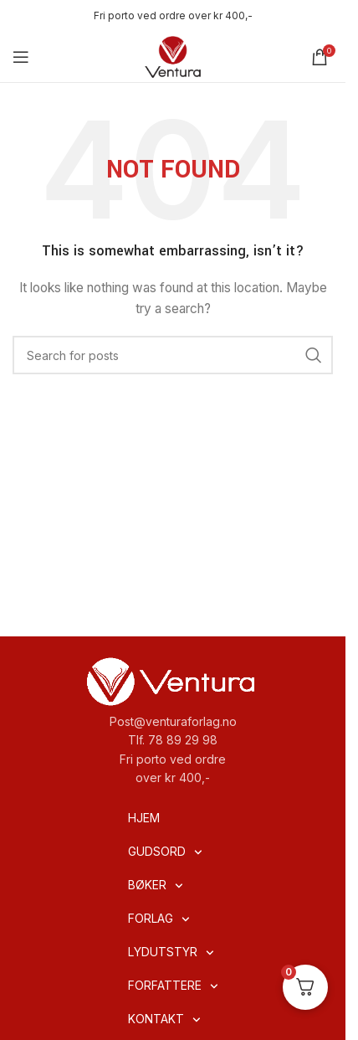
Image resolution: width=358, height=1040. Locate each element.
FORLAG (159, 919)
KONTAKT (164, 1019)
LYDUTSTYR (171, 952)
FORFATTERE (173, 986)
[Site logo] (173, 56)
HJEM (144, 818)
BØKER (155, 885)
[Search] (173, 355)
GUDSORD (165, 852)
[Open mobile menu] (21, 57)
